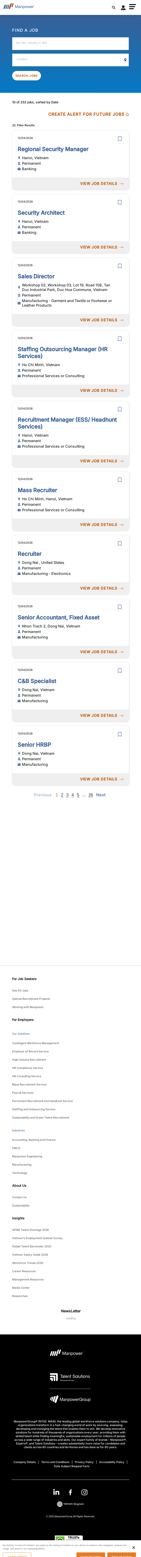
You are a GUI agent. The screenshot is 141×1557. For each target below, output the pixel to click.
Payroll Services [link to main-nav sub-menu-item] (22, 1092)
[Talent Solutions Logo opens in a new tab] (70, 1377)
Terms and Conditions (55, 1462)
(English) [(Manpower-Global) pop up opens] (70, 1504)
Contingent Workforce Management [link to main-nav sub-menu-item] (35, 1043)
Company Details (25, 1462)
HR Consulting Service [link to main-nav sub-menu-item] (26, 1076)
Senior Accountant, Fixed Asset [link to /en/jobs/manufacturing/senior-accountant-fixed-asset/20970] (58, 617)
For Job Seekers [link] (24, 979)
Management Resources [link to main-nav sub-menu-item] (28, 1279)
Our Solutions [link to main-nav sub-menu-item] (21, 1033)
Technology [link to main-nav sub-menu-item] (19, 1173)
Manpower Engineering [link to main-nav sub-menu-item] (27, 1156)
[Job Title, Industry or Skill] (70, 43)
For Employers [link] (23, 1020)
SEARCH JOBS (26, 75)
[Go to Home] (18, 7)
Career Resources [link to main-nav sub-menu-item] (24, 1271)
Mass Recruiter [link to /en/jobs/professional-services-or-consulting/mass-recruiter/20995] (37, 490)
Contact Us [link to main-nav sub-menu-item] (19, 1197)
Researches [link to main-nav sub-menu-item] (19, 1296)
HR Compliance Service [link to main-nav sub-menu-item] (27, 1068)
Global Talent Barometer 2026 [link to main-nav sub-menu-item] (31, 1246)
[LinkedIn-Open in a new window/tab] (56, 1492)
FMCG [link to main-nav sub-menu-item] (16, 1148)
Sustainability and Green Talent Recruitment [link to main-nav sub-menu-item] (40, 1117)
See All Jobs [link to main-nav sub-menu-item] (20, 990)
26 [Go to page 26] (91, 795)
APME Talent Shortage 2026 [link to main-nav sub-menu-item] (30, 1230)
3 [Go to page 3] (67, 795)
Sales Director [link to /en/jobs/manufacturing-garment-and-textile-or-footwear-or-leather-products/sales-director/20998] (36, 276)
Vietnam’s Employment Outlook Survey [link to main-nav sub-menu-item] (37, 1238)
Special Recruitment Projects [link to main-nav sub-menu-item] (31, 998)
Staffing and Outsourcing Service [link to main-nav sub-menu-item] (33, 1109)
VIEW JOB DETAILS (101, 183)
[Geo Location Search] (125, 60)
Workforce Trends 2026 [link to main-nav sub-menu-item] (27, 1263)
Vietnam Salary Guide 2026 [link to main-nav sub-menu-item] (30, 1254)
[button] (132, 6)
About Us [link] (19, 1185)
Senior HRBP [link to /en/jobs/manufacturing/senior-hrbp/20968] (34, 744)
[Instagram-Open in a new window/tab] (84, 1492)
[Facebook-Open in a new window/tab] (70, 1492)
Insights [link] (18, 1218)
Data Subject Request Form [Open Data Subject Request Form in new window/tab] (71, 1466)
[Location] (70, 60)
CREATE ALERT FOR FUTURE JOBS (88, 114)
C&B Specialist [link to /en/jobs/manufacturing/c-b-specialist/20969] (37, 681)
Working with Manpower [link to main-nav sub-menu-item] (28, 1007)
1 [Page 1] (57, 795)
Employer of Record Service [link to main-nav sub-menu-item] (30, 1051)
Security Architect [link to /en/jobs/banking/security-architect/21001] (41, 212)
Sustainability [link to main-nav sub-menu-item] (21, 1205)
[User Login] (123, 8)
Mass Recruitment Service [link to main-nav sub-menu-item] (29, 1084)
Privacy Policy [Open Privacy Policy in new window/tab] (84, 1462)
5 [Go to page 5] (78, 795)
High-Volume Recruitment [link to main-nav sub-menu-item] (29, 1059)
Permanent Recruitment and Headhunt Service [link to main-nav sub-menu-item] (42, 1101)
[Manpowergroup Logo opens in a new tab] (70, 1400)
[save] (119, 138)
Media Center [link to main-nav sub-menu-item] (21, 1287)
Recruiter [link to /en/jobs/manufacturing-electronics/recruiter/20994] (29, 554)
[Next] (84, 795)
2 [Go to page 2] (62, 795)
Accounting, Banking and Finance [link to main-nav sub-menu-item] (34, 1140)
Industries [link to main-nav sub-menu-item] (18, 1130)
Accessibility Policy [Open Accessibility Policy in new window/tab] (111, 1462)
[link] (70, 1492)
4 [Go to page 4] (72, 795)
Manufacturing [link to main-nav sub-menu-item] (21, 1164)
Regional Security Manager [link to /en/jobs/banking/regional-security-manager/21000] (53, 149)
